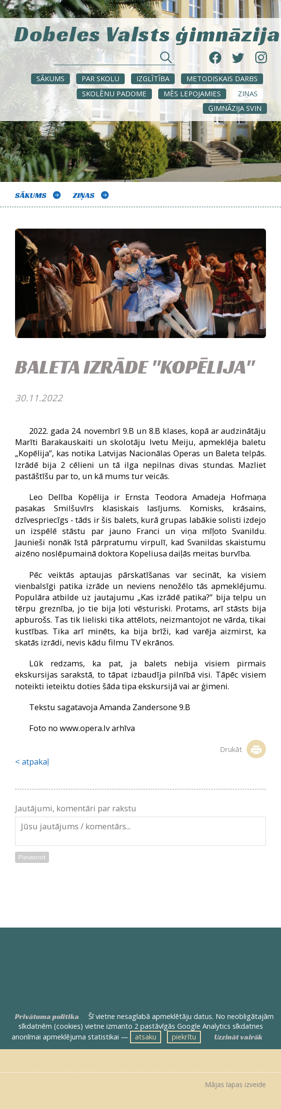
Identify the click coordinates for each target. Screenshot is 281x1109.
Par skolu (100, 78)
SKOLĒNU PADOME (114, 93)
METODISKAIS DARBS (222, 78)
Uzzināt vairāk (238, 1037)
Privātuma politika (47, 1016)
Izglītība (152, 78)
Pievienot (32, 857)
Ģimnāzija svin (235, 108)
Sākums (50, 78)
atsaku (145, 1036)
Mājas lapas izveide (235, 1084)
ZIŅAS (248, 93)
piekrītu (184, 1036)
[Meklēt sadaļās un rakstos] (114, 60)
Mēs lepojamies (192, 93)
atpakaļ (35, 761)
